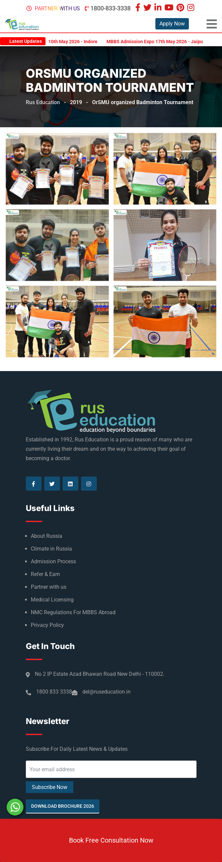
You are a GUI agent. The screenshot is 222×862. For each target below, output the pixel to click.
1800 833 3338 (54, 692)
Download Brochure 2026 (62, 806)
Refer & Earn (45, 574)
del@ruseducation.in (106, 692)
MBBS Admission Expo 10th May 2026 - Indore (52, 41)
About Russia (46, 536)
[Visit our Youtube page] (169, 8)
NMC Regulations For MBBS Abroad (73, 612)
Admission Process (53, 561)
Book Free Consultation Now (111, 840)
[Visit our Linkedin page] (158, 8)
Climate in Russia (51, 549)
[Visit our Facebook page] (138, 8)
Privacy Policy (47, 625)
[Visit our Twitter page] (148, 8)
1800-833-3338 (110, 8)
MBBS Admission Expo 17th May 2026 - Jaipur (159, 41)
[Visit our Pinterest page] (181, 8)
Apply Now (172, 23)
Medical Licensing (52, 599)
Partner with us (57, 8)
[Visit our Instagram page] (191, 8)
